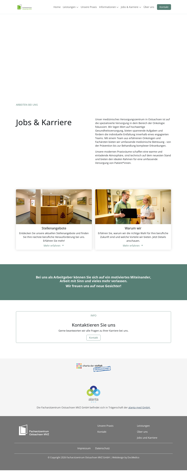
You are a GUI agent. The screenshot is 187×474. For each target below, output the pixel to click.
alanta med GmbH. (139, 407)
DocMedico (133, 457)
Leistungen (143, 425)
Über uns (142, 431)
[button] (57, 7)
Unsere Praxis (105, 425)
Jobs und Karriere (147, 437)
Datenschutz (102, 448)
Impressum (84, 448)
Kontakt (163, 7)
